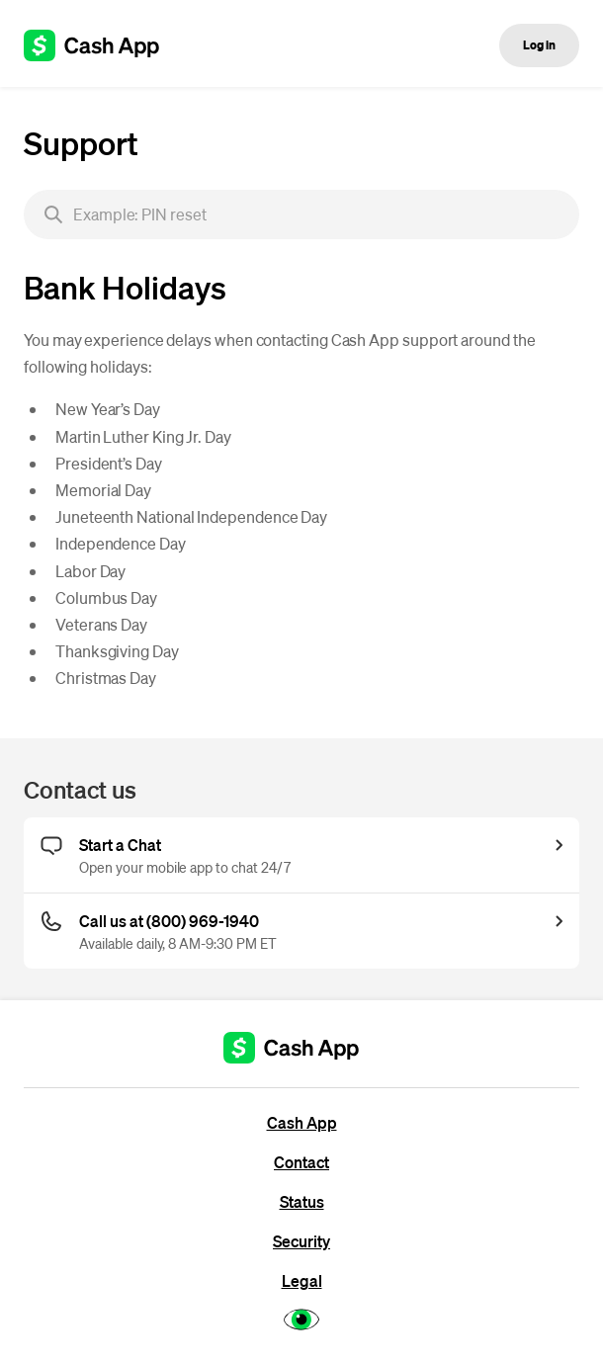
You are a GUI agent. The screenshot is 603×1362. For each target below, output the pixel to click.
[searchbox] (301, 214)
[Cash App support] (102, 45)
